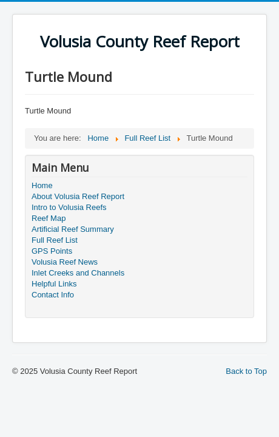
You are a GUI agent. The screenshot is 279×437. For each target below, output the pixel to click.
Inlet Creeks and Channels (78, 272)
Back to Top (246, 371)
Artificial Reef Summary (73, 229)
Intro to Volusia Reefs (69, 207)
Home (42, 185)
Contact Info (53, 294)
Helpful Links (54, 283)
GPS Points (52, 251)
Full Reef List (55, 240)
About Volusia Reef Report (78, 196)
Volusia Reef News (65, 261)
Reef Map (49, 218)
